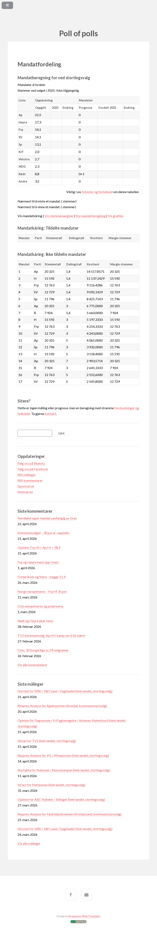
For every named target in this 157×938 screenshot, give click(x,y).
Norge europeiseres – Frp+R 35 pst (42, 591)
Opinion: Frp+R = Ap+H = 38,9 (39, 547)
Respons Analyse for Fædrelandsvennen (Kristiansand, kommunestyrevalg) (69, 814)
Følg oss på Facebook (33, 469)
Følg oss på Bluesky (31, 463)
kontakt (50, 414)
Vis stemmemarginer (59, 216)
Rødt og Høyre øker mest (35, 621)
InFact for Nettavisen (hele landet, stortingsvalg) (51, 785)
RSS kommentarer (30, 480)
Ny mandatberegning (91, 216)
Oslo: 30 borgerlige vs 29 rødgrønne (43, 650)
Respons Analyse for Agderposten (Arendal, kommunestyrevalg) (62, 706)
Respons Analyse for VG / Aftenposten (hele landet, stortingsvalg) (63, 755)
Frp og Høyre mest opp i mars (38, 562)
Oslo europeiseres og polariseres (40, 606)
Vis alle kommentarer (32, 665)
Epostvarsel (26, 486)
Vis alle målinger (29, 843)
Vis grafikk (115, 216)
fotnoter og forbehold (97, 192)
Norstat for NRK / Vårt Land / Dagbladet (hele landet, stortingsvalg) (65, 691)
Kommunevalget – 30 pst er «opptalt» (44, 533)
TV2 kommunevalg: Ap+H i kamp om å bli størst (51, 635)
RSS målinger (27, 475)
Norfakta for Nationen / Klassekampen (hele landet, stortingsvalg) (64, 770)
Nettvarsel (25, 492)
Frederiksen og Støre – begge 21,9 (41, 577)
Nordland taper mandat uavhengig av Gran (47, 518)
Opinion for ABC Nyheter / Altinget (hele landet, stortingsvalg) (61, 799)
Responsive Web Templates (84, 916)
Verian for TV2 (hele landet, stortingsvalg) (47, 741)
